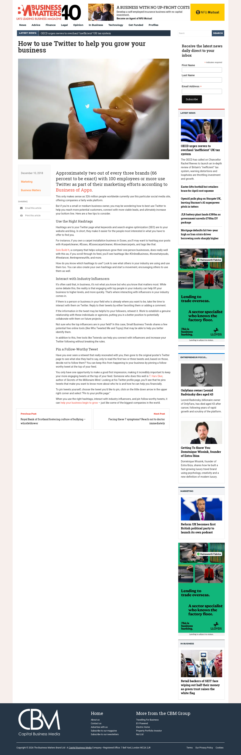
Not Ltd (139, 734)
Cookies (219, 747)
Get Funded (136, 25)
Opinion (78, 25)
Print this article (29, 215)
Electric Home (143, 727)
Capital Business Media (80, 747)
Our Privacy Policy (204, 747)
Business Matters (31, 190)
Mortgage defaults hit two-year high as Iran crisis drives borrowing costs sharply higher (200, 234)
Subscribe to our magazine (104, 730)
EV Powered (142, 723)
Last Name (188, 75)
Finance (51, 25)
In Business (96, 25)
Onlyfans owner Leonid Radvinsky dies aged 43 (197, 392)
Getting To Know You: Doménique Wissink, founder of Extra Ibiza (201, 452)
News (22, 25)
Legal (64, 25)
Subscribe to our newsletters (105, 734)
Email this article (29, 208)
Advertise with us (99, 727)
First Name (188, 65)
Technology (115, 25)
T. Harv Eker (155, 376)
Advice (36, 25)
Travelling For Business (147, 720)
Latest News (187, 113)
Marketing (26, 181)
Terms (189, 747)
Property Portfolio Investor (149, 730)
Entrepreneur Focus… (193, 357)
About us (95, 720)
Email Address (192, 86)
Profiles (153, 25)
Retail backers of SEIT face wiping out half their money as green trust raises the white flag (200, 687)
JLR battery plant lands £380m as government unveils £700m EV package (201, 218)
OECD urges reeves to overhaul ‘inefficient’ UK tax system (76, 33)
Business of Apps (74, 190)
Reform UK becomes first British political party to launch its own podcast (198, 528)
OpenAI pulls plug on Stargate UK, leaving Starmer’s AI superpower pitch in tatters (201, 202)
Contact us (96, 723)
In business (187, 643)
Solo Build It (62, 250)
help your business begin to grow (79, 402)
